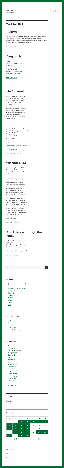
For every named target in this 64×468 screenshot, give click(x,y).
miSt (9, 371)
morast (9, 10)
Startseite (9, 450)
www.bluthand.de (11, 77)
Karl (9, 325)
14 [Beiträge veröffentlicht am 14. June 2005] (15, 428)
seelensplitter (17, 82)
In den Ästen (12, 327)
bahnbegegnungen (14, 350)
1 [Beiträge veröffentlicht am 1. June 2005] (21, 421)
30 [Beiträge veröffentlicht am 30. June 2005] (27, 435)
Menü (54, 11)
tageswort (11, 380)
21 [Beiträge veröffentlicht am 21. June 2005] (15, 432)
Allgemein (11, 348)
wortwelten (12, 385)
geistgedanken (18, 47)
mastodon (11, 295)
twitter (10, 298)
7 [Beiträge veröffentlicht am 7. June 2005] (15, 425)
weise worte (12, 383)
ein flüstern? (15, 91)
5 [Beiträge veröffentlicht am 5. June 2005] (45, 421)
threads (10, 300)
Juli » (40, 439)
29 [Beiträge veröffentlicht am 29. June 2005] (21, 435)
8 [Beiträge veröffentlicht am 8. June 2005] (21, 425)
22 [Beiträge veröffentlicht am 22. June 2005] (21, 432)
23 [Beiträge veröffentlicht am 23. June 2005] (27, 432)
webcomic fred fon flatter (16, 288)
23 (9, 346)
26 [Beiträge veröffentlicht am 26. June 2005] (45, 432)
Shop (8, 454)
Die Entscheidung (14, 330)
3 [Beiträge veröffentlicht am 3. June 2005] (33, 421)
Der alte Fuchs (13, 323)
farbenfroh (17, 255)
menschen (11, 369)
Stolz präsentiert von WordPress (20, 463)
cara (9, 304)
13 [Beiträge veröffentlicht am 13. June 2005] (9, 428)
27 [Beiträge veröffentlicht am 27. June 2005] (9, 435)
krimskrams (12, 366)
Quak (10, 320)
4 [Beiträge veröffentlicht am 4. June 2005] (39, 421)
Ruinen (11, 31)
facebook (11, 293)
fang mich (13, 56)
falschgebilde (16, 163)
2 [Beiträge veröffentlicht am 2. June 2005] (27, 421)
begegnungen (12, 353)
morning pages (13, 376)
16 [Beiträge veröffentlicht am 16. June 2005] (27, 428)
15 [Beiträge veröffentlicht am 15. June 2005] (21, 428)
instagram (11, 291)
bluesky (10, 302)
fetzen (10, 357)
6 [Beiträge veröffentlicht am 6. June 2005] (9, 425)
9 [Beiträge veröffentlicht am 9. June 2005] (27, 425)
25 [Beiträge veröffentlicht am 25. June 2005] (39, 432)
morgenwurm (12, 373)
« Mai (15, 439)
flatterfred (11, 360)
